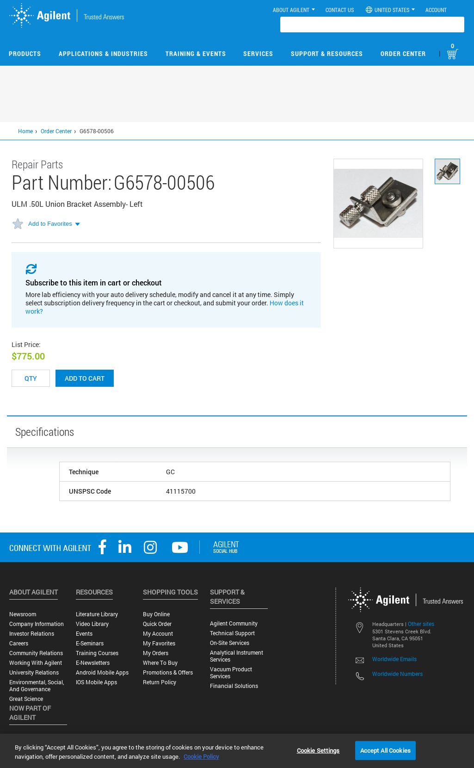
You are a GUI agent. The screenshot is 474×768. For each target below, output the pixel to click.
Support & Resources (327, 53)
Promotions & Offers (168, 672)
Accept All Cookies (385, 750)
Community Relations (36, 653)
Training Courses (97, 653)
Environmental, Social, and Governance (36, 686)
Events (84, 633)
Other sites (421, 623)
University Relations (34, 672)
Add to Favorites (50, 223)
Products (25, 53)
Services (258, 53)
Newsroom (22, 614)
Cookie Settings (318, 750)
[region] (237, 751)
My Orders (155, 653)
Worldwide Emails (394, 659)
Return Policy (159, 682)
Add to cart (85, 378)
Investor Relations (31, 633)
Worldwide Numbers (397, 673)
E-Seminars (90, 643)
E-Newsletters (93, 662)
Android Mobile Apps (102, 672)
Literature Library (97, 614)
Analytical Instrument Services (236, 656)
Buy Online (156, 614)
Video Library (92, 623)
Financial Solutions (234, 685)
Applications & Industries (103, 53)
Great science (26, 698)
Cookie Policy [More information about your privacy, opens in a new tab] (201, 756)
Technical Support (232, 633)
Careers (18, 643)
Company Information (36, 623)
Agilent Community (234, 623)
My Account (158, 633)
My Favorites (159, 643)
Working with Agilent (35, 662)
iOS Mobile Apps (96, 682)
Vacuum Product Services (231, 673)
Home (25, 131)
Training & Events (196, 53)
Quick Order (157, 623)
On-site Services (229, 642)
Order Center (403, 53)
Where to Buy (160, 662)
